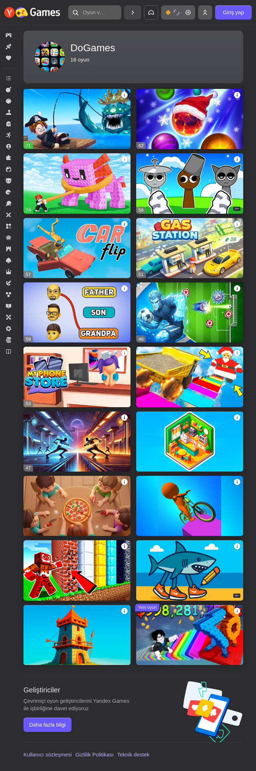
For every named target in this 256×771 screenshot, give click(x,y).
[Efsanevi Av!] (76, 119)
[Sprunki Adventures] (189, 183)
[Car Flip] (76, 248)
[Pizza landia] (76, 506)
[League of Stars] (189, 312)
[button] (94, 12)
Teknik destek (133, 754)
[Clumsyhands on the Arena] (76, 441)
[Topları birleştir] (189, 119)
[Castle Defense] (76, 635)
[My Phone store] (76, 377)
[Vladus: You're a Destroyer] (76, 570)
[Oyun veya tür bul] (95, 12)
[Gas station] (189, 248)
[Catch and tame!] (76, 183)
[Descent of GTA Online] (189, 377)
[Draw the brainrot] (189, 570)
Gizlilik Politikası (94, 754)
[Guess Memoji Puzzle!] (76, 312)
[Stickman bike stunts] (189, 506)
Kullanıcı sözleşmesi (47, 754)
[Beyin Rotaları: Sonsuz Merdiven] (189, 635)
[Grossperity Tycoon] (189, 441)
